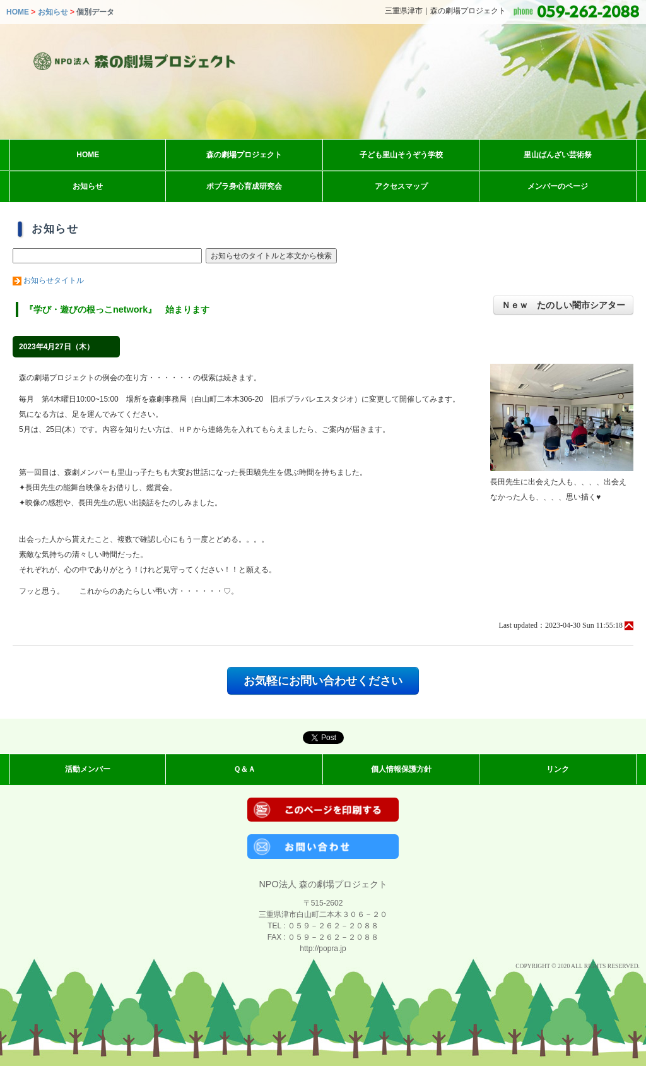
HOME (17, 12)
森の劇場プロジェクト (244, 154)
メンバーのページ (557, 186)
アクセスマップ (401, 186)
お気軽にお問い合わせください (323, 680)
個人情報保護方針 (401, 769)
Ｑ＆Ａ (244, 769)
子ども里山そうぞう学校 (401, 154)
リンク (557, 769)
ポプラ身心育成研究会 (244, 186)
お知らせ (53, 12)
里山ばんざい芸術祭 (558, 154)
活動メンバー (87, 769)
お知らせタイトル (53, 280)
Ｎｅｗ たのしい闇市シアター (563, 305)
